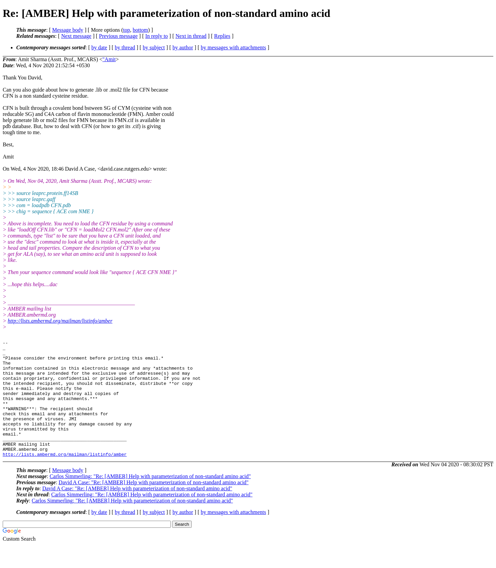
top (126, 30)
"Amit (109, 59)
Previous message (118, 36)
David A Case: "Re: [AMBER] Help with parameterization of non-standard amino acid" (153, 506)
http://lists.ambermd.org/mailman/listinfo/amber (60, 321)
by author (182, 47)
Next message (76, 36)
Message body (67, 30)
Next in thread (191, 36)
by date (99, 47)
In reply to (156, 36)
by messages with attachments (233, 47)
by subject (154, 47)
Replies (222, 36)
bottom (140, 30)
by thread (125, 47)
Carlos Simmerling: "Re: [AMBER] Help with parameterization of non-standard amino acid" (150, 499)
